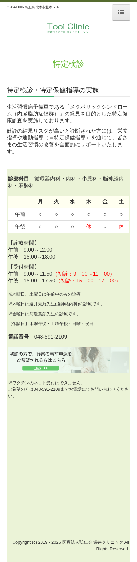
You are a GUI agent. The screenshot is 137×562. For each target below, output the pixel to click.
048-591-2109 (47, 389)
